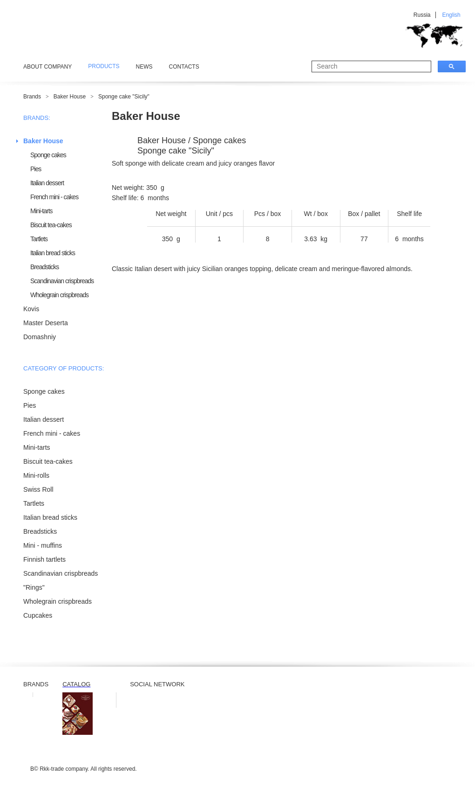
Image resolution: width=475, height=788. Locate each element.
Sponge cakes (48, 155)
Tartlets (39, 239)
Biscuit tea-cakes (51, 225)
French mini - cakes (54, 197)
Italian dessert (47, 183)
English (451, 15)
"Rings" (34, 587)
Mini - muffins (42, 545)
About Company (47, 66)
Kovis (31, 309)
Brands (32, 96)
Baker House (70, 96)
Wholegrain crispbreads (59, 295)
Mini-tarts (41, 211)
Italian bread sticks (52, 253)
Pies (35, 169)
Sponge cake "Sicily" (123, 96)
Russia (422, 15)
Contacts (184, 66)
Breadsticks (44, 267)
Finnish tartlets (44, 559)
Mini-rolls (36, 475)
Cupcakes (37, 615)
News (144, 66)
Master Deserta (45, 323)
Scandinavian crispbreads (62, 281)
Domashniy (39, 337)
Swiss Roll (38, 489)
